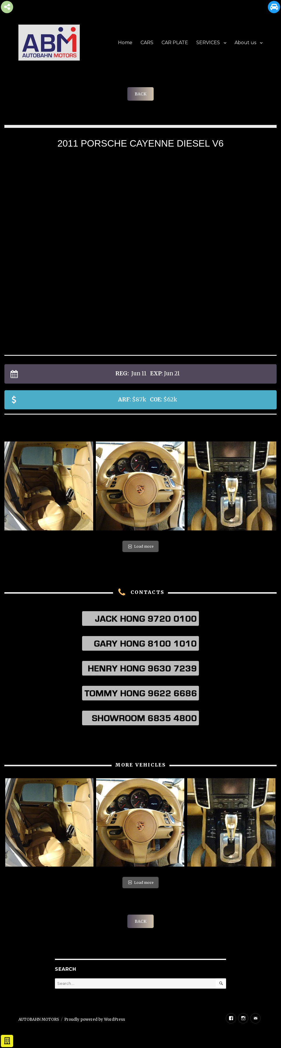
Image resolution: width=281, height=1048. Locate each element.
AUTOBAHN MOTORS (38, 1019)
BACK (140, 94)
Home (125, 42)
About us (245, 42)
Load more (140, 546)
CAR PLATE (175, 42)
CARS (146, 42)
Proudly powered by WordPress (94, 1019)
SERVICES (208, 42)
